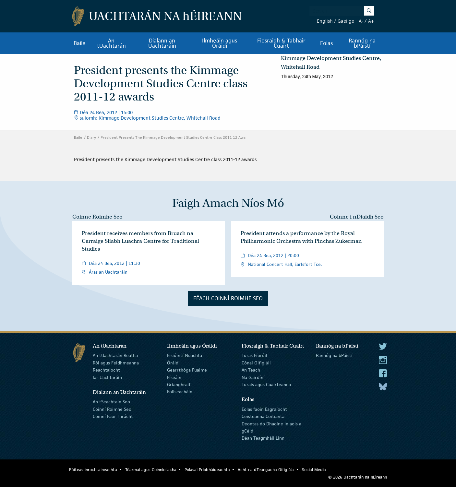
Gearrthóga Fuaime (187, 370)
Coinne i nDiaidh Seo (357, 216)
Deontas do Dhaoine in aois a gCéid (271, 427)
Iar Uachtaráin (107, 377)
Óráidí (173, 363)
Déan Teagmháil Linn (263, 438)
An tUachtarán (111, 43)
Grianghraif (178, 384)
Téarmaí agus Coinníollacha (150, 469)
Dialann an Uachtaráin (162, 43)
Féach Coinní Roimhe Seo (228, 298)
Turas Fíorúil (254, 355)
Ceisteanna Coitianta (263, 416)
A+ (371, 21)
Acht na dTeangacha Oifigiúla (266, 469)
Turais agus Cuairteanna (266, 384)
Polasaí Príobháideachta (207, 469)
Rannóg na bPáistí (362, 43)
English (325, 21)
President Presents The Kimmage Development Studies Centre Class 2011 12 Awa (173, 137)
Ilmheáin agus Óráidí (219, 43)
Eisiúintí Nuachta (184, 355)
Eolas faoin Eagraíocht (264, 409)
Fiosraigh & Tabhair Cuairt (281, 43)
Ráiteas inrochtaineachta (93, 469)
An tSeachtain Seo (111, 402)
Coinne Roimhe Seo (97, 216)
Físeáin (174, 377)
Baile (80, 43)
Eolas (326, 43)
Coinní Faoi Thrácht (113, 416)
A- (361, 21)
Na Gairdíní (253, 377)
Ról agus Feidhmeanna (116, 363)
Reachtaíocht (106, 370)
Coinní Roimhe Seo (112, 409)
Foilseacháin (179, 392)
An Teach (251, 370)
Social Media (314, 469)
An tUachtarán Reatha (115, 355)
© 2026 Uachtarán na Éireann (357, 477)
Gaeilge (346, 21)
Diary (91, 137)
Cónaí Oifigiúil (256, 363)
